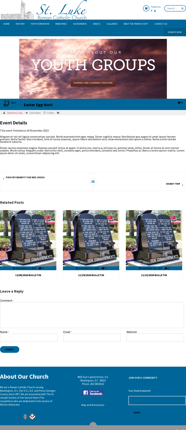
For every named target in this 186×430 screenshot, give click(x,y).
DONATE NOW (175, 32)
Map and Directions (92, 398)
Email (67, 325)
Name (4, 325)
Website (132, 325)
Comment (7, 294)
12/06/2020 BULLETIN (28, 268)
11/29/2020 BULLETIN (91, 268)
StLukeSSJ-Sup (15, 112)
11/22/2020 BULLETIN (154, 268)
